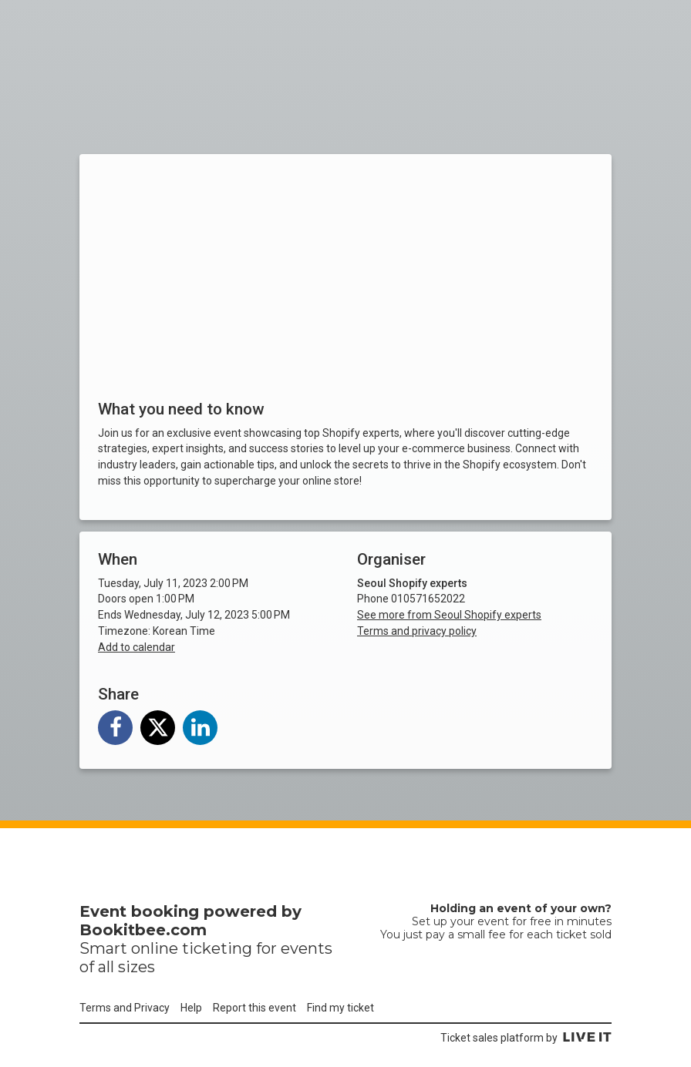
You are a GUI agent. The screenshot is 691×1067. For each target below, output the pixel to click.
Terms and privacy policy (417, 631)
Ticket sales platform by (526, 1038)
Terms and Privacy (124, 1008)
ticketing (217, 948)
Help (191, 1008)
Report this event (254, 1008)
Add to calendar (136, 647)
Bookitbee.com (143, 930)
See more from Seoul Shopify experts (449, 615)
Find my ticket (340, 1008)
